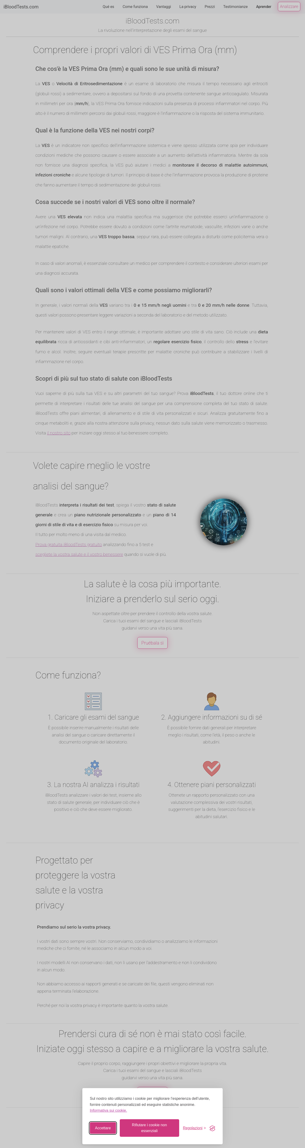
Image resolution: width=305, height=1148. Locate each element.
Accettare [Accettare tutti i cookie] (103, 1128)
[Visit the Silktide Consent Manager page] (212, 1128)
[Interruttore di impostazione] (194, 1128)
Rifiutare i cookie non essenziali (149, 1128)
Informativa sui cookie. (108, 1110)
